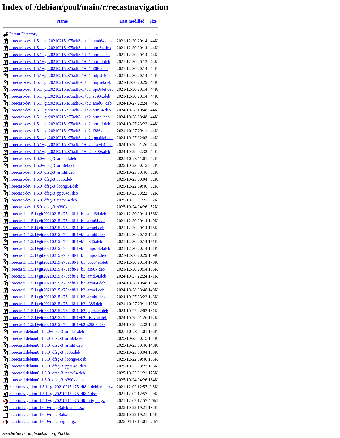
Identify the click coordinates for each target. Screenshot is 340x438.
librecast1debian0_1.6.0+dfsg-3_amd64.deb (46, 331)
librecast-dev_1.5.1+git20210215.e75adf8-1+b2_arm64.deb (60, 110)
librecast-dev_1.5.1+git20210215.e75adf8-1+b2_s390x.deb (59, 151)
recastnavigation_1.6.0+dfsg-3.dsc (38, 414)
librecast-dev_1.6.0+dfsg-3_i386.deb (40, 179)
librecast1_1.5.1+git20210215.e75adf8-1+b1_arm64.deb (57, 220)
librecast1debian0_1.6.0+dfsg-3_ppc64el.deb (47, 366)
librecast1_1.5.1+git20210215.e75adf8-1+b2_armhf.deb (57, 297)
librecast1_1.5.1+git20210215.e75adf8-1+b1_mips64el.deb (59, 248)
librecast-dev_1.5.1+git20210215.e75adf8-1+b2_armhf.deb (59, 124)
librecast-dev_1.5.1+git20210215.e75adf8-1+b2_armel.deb (59, 117)
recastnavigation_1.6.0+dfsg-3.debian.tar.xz (46, 407)
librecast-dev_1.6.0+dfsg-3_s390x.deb (42, 207)
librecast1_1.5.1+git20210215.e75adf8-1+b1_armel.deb (56, 227)
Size (153, 21)
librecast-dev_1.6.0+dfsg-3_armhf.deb (42, 172)
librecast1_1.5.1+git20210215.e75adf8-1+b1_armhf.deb (57, 234)
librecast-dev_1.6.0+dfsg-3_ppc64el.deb (43, 193)
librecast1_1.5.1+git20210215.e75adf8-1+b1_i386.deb (55, 241)
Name (62, 21)
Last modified (131, 21)
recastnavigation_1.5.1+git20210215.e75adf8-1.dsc (53, 393)
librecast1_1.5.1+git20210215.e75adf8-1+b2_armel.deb (56, 290)
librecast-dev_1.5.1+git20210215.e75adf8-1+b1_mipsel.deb (60, 82)
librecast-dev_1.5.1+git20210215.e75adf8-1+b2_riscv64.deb (61, 144)
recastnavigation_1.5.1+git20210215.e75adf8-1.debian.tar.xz (61, 387)
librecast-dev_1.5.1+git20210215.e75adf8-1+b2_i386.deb (58, 131)
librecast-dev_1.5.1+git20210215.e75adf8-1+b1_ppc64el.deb (61, 89)
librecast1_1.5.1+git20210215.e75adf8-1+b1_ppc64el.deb (58, 262)
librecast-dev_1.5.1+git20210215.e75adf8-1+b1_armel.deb (59, 54)
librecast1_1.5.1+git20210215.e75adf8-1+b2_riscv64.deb (58, 317)
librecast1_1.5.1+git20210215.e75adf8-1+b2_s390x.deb (57, 324)
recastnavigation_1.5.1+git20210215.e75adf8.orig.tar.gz (57, 400)
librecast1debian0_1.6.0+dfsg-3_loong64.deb (47, 359)
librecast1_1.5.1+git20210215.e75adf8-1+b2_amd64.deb (57, 276)
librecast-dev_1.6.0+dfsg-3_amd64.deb (42, 158)
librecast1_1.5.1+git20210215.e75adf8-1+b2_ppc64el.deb (58, 310)
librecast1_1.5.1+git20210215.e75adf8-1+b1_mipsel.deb (57, 255)
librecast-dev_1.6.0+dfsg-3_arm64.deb (42, 165)
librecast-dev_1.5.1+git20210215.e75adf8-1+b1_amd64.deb (60, 41)
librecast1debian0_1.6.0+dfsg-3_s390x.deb (46, 380)
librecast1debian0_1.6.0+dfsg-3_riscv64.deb (47, 373)
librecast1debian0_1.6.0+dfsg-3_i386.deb (44, 352)
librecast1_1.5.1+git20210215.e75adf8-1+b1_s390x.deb (57, 269)
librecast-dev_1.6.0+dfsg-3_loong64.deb (43, 186)
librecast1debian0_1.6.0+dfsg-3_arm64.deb (46, 338)
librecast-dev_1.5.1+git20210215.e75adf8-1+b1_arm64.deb (60, 48)
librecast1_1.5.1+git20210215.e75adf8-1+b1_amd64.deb (57, 214)
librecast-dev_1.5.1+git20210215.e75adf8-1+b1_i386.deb (58, 68)
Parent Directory (23, 34)
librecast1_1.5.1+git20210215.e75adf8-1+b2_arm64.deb (57, 283)
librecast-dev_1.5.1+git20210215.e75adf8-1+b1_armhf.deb (59, 61)
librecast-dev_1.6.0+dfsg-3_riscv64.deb (43, 200)
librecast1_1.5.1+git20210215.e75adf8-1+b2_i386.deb (55, 303)
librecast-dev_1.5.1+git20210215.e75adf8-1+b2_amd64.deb (60, 103)
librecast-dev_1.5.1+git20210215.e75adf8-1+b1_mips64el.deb (62, 75)
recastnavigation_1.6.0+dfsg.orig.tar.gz (42, 421)
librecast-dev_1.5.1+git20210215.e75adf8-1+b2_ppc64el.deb (61, 137)
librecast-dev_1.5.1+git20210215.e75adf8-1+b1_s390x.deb (59, 96)
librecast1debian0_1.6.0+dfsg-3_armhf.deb (46, 345)
